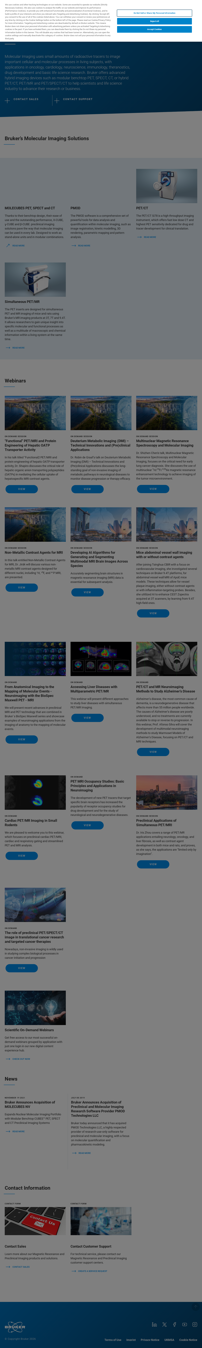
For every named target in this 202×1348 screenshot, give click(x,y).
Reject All (154, 21)
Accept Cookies (154, 29)
